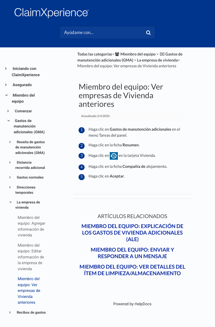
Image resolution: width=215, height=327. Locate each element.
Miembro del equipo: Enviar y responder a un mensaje (132, 253)
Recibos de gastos (31, 313)
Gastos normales (30, 177)
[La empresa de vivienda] (157, 60)
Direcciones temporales (25, 190)
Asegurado (22, 84)
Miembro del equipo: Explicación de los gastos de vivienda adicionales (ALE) (132, 232)
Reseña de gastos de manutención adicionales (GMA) (30, 147)
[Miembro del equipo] (135, 54)
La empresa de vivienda (27, 205)
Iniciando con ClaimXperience (26, 71)
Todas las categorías (94, 54)
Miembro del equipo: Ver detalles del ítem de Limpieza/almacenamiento (132, 270)
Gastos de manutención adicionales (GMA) (29, 126)
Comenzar (23, 111)
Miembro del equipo (23, 98)
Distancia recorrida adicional (30, 165)
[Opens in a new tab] (132, 304)
